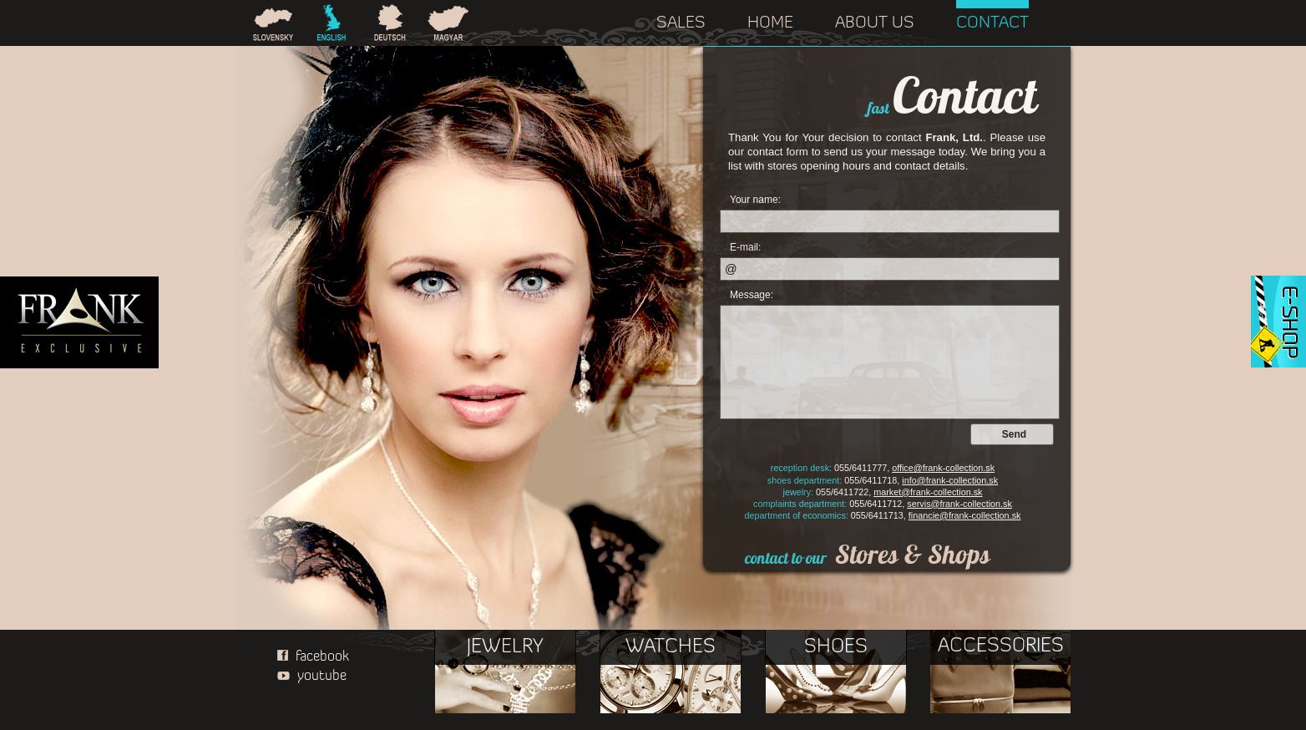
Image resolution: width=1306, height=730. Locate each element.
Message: (751, 295)
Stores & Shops (912, 554)
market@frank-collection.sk (927, 492)
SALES (681, 23)
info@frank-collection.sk (950, 480)
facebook (309, 657)
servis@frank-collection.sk (959, 504)
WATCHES (670, 647)
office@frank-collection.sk (943, 468)
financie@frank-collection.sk (965, 515)
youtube (308, 676)
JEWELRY (505, 647)
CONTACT (992, 23)
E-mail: (745, 247)
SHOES (836, 647)
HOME (770, 23)
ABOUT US (874, 23)
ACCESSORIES (1001, 646)
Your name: (755, 199)
